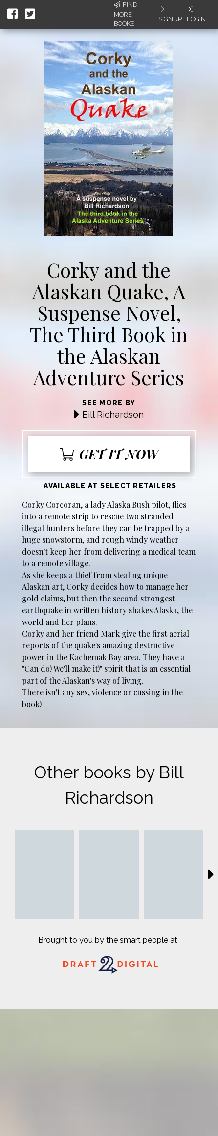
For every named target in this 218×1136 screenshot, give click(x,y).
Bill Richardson (113, 414)
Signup (170, 14)
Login (196, 14)
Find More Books (125, 14)
